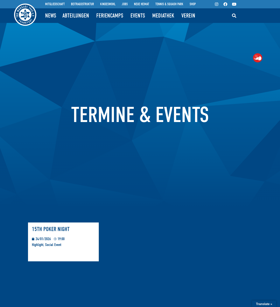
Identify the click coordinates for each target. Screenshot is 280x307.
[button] (234, 16)
